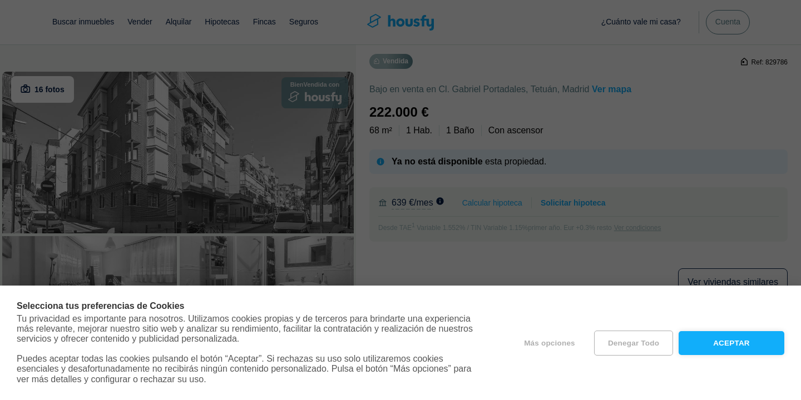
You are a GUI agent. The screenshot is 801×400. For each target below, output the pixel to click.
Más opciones (549, 343)
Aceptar (731, 343)
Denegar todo (633, 343)
